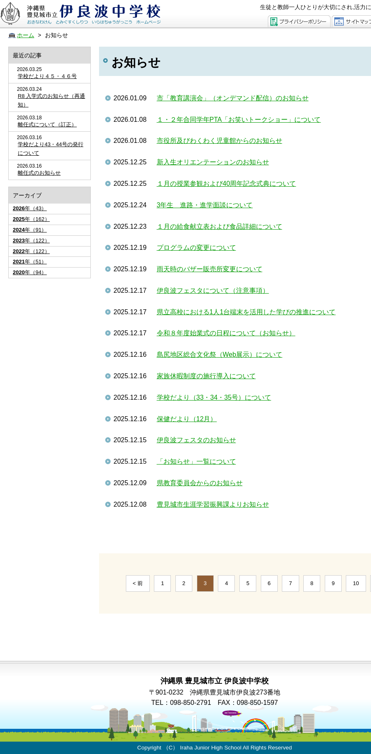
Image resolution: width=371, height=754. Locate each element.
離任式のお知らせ (39, 173)
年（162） (31, 219)
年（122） (31, 240)
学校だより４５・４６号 (47, 76)
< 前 (138, 583)
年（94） (30, 272)
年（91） (30, 230)
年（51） (30, 261)
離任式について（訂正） (47, 124)
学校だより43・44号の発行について (50, 148)
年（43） (30, 208)
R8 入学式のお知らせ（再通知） (51, 100)
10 (356, 583)
